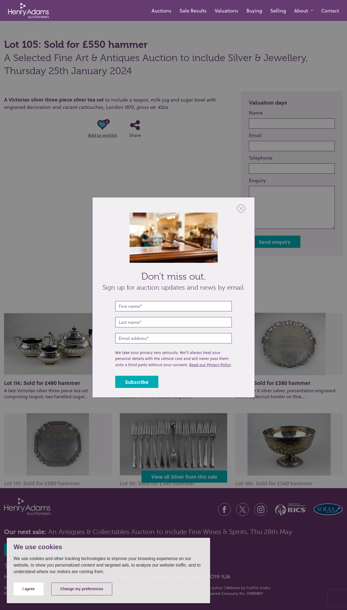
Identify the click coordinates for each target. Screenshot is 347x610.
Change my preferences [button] (81, 589)
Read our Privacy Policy (210, 365)
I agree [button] (29, 589)
